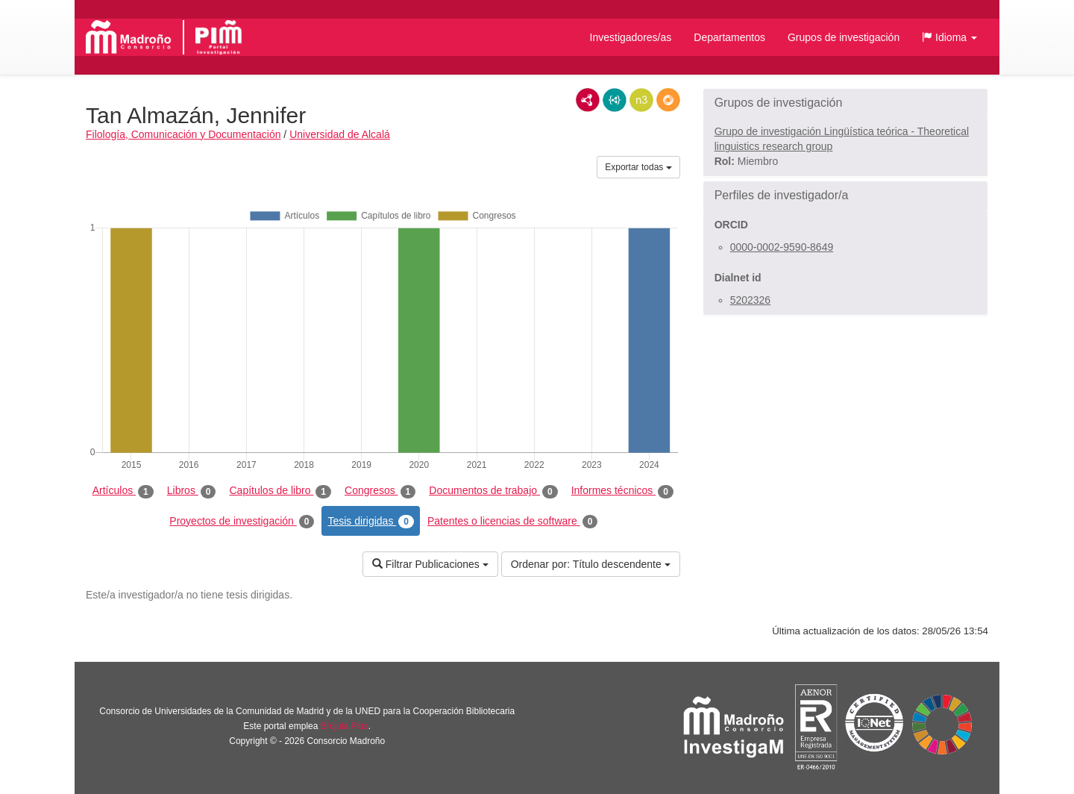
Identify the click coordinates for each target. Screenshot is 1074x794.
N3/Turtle (641, 100)
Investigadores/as (631, 37)
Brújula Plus (344, 726)
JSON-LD (614, 100)
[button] (949, 37)
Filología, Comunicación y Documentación (183, 134)
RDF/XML (588, 100)
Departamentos (729, 37)
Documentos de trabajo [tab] (493, 491)
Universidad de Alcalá (339, 134)
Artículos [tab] (123, 491)
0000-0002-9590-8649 (782, 247)
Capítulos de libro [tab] (280, 491)
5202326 (750, 300)
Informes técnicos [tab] (622, 491)
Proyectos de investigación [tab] (241, 521)
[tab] (845, 103)
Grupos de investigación (843, 37)
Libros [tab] (191, 491)
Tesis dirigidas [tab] (370, 521)
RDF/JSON (668, 100)
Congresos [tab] (380, 491)
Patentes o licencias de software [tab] (512, 521)
